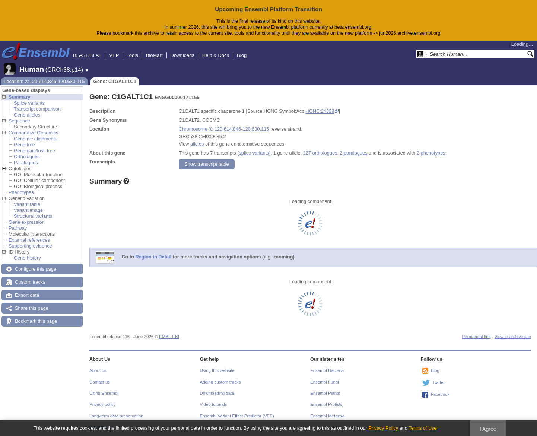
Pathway (18, 228)
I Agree (488, 429)
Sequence (19, 121)
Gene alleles (27, 115)
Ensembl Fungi (324, 382)
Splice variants (29, 103)
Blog (242, 55)
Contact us (99, 382)
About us (97, 370)
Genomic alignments (35, 138)
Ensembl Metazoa (327, 416)
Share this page (31, 308)
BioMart (154, 55)
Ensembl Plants (325, 393)
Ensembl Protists (326, 404)
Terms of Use (422, 428)
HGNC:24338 (319, 111)
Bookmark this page (36, 321)
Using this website (217, 370)
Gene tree (24, 144)
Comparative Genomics (33, 133)
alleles (197, 144)
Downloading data (217, 393)
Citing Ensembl (103, 393)
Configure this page (35, 269)
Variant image (28, 210)
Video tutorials (213, 404)
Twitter (438, 382)
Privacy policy (102, 404)
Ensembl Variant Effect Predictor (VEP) (237, 416)
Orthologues (27, 156)
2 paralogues (354, 153)
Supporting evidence (30, 246)
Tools (132, 55)
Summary (19, 97)
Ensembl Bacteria (327, 370)
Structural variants (33, 216)
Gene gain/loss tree (34, 150)
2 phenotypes (431, 153)
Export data (27, 295)
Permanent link (476, 336)
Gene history (27, 258)
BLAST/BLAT (87, 55)
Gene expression (27, 222)
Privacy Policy (383, 428)
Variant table (27, 204)
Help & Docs (215, 55)
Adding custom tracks (220, 382)
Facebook (440, 394)
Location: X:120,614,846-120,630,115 (44, 81)
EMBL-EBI (169, 336)
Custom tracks (30, 282)
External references (29, 240)
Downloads (182, 55)
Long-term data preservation (116, 416)
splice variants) (254, 153)
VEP (114, 55)
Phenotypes (21, 192)
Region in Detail (154, 257)
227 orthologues (320, 153)
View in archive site (513, 336)
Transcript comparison (37, 109)
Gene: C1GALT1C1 (114, 81)
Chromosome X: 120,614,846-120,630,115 (224, 129)
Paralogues (26, 162)
